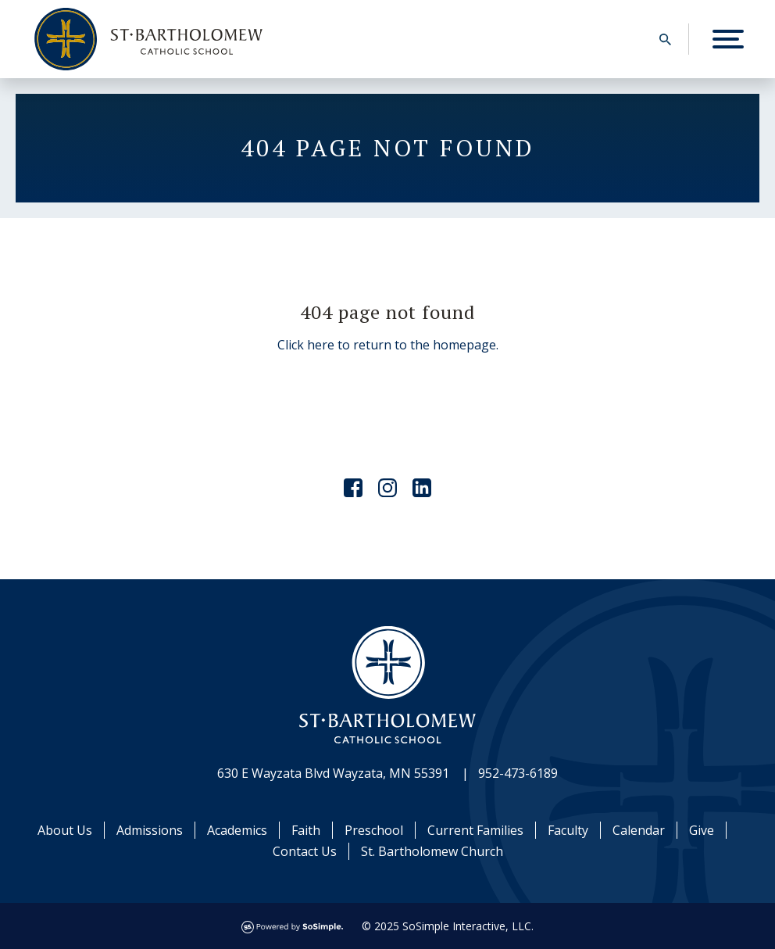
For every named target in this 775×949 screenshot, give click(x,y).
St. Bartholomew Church (432, 851)
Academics (237, 830)
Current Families (475, 830)
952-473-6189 (518, 773)
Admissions (149, 830)
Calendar (638, 830)
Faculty (568, 830)
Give (701, 830)
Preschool (374, 830)
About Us (65, 830)
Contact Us (305, 851)
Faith (305, 830)
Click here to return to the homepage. (387, 344)
